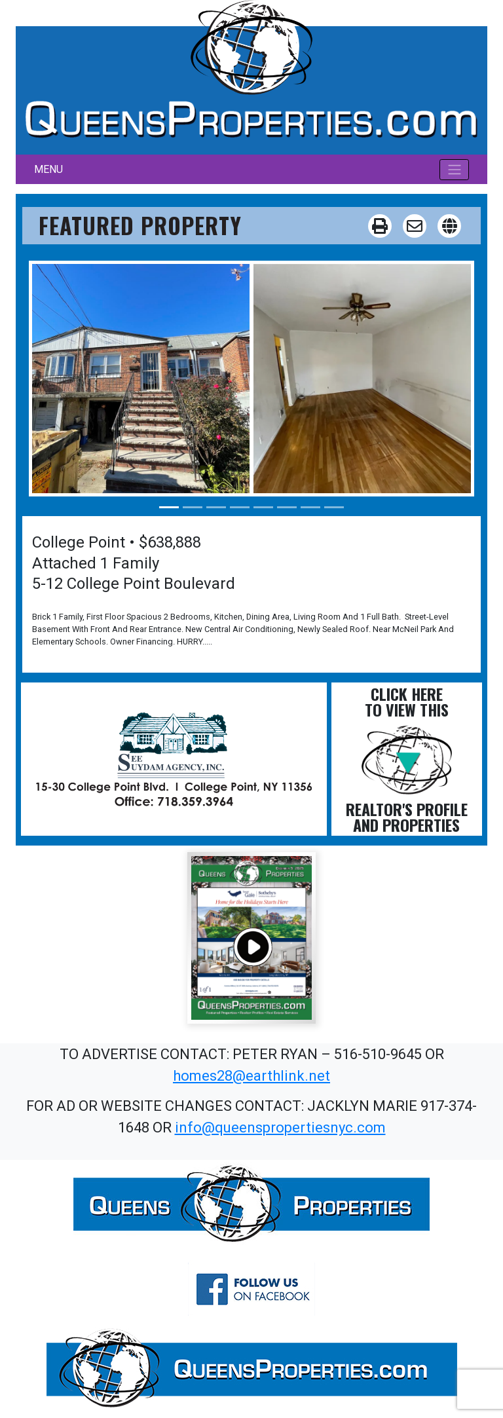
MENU (48, 169)
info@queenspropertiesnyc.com (280, 1127)
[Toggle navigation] (454, 169)
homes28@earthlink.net (251, 1076)
